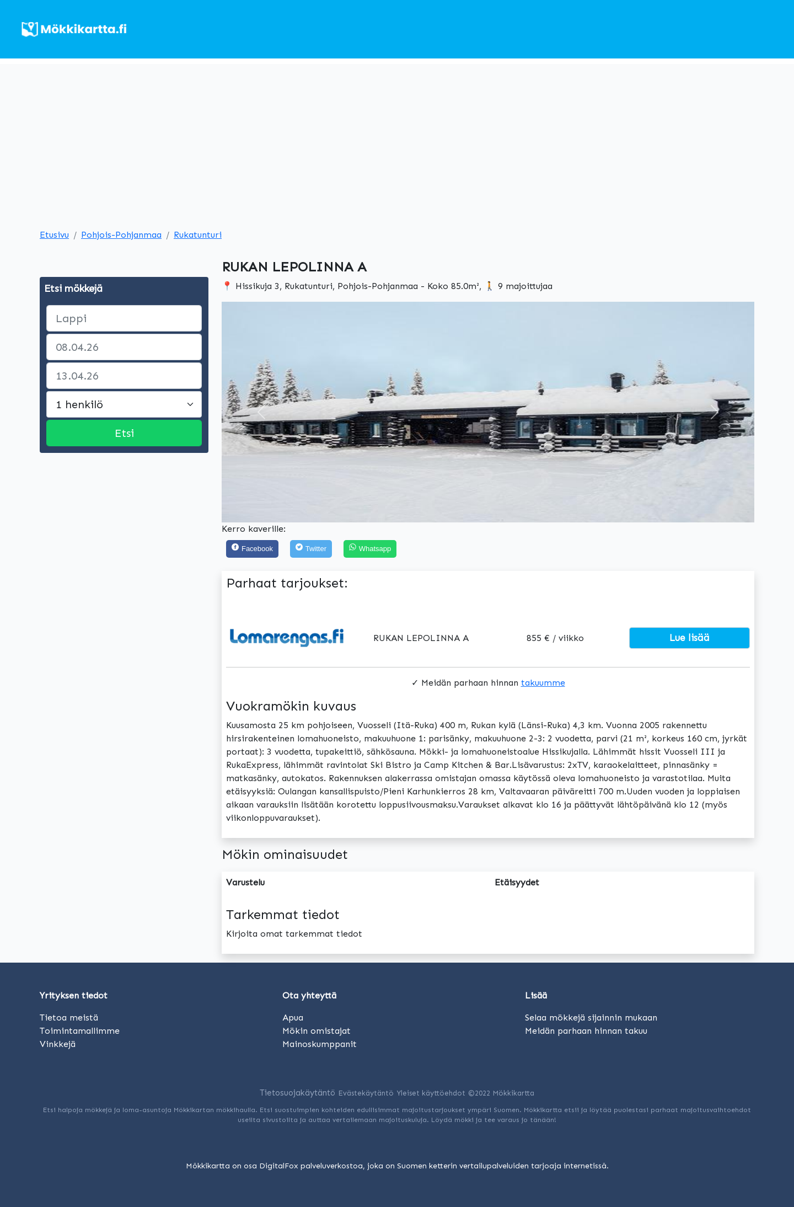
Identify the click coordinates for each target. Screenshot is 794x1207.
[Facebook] (252, 549)
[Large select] (124, 404)
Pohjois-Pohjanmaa (121, 234)
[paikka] (124, 318)
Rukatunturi (198, 234)
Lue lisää (689, 637)
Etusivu (54, 234)
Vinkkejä (58, 1044)
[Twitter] (311, 549)
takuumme (543, 682)
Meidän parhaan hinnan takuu (586, 1031)
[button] (262, 412)
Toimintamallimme (80, 1031)
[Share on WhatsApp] (370, 549)
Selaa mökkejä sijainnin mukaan (591, 1017)
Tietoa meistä (69, 1017)
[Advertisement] (397, 141)
